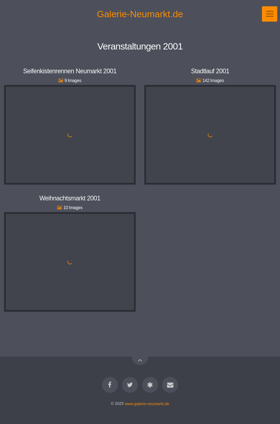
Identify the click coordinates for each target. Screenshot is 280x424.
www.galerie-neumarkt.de (147, 403)
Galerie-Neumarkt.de (140, 14)
